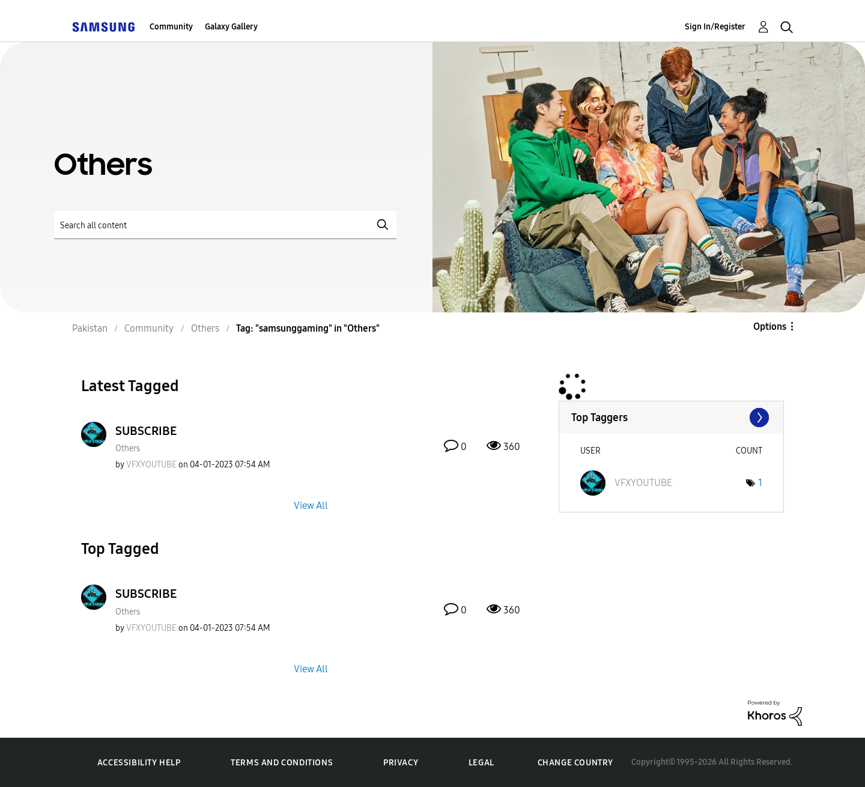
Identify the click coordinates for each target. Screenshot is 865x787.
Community (171, 27)
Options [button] (769, 326)
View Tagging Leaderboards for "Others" (671, 417)
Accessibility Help (139, 763)
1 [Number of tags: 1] (760, 482)
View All (311, 505)
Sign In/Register (715, 27)
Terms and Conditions (282, 763)
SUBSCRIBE (146, 431)
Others (127, 448)
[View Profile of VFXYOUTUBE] (151, 465)
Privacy (400, 763)
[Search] (225, 225)
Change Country (575, 763)
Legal (481, 763)
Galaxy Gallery (231, 27)
